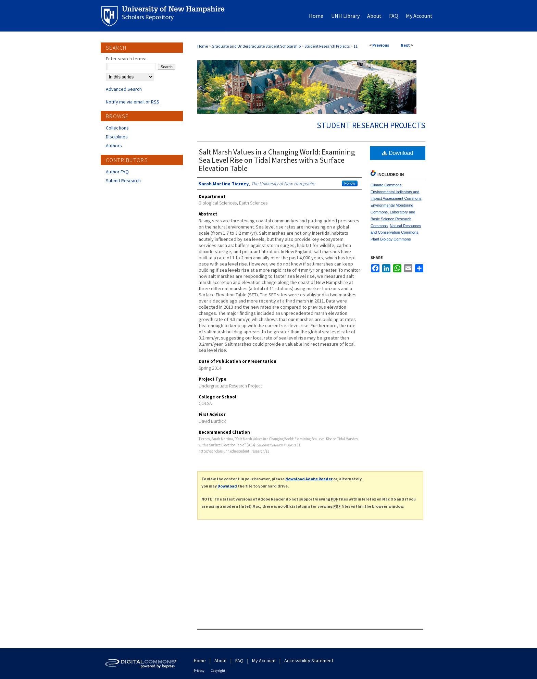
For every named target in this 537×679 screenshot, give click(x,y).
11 (355, 46)
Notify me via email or (132, 102)
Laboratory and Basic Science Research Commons (393, 219)
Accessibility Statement (308, 660)
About (220, 660)
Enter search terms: (126, 58)
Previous (380, 45)
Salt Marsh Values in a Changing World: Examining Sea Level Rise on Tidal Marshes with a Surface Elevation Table (277, 160)
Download (397, 153)
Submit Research (123, 180)
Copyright (218, 670)
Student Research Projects (327, 46)
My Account (264, 660)
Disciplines (117, 137)
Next (405, 45)
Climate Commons (386, 185)
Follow (349, 183)
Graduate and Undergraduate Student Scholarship (256, 46)
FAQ (239, 660)
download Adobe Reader (309, 478)
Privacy (199, 670)
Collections (117, 128)
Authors (114, 146)
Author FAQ (117, 172)
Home (202, 46)
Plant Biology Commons (391, 239)
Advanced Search (124, 89)
